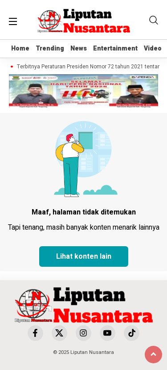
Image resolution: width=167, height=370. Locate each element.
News (78, 48)
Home (20, 48)
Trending (50, 48)
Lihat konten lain (83, 256)
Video (153, 48)
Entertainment (115, 48)
